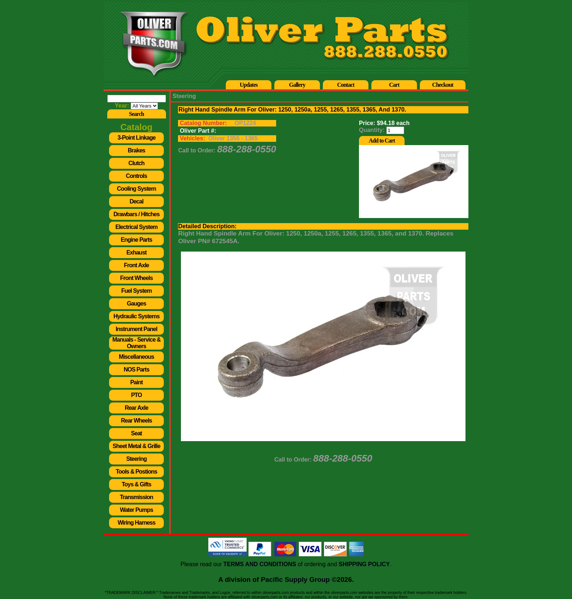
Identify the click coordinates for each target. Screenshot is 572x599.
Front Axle (136, 265)
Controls (136, 176)
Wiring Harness (136, 523)
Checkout (442, 85)
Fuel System (136, 291)
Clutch (136, 163)
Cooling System (136, 189)
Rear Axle (136, 408)
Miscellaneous (136, 357)
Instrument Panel (136, 329)
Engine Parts (136, 240)
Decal (136, 201)
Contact (345, 85)
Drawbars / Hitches (136, 214)
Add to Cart (382, 140)
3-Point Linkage (136, 138)
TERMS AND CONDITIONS (259, 564)
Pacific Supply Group (295, 579)
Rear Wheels (136, 420)
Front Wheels (136, 278)
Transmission (136, 497)
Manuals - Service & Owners (136, 343)
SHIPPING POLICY (364, 564)
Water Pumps (136, 510)
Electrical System (136, 227)
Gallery (297, 85)
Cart (394, 85)
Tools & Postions (136, 471)
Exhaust (136, 252)
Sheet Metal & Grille (136, 446)
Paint (136, 382)
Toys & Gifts (136, 484)
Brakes (136, 150)
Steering (136, 459)
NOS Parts (136, 369)
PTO (136, 395)
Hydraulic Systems (136, 316)
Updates (249, 85)
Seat (136, 433)
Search (136, 114)
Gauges (136, 303)
